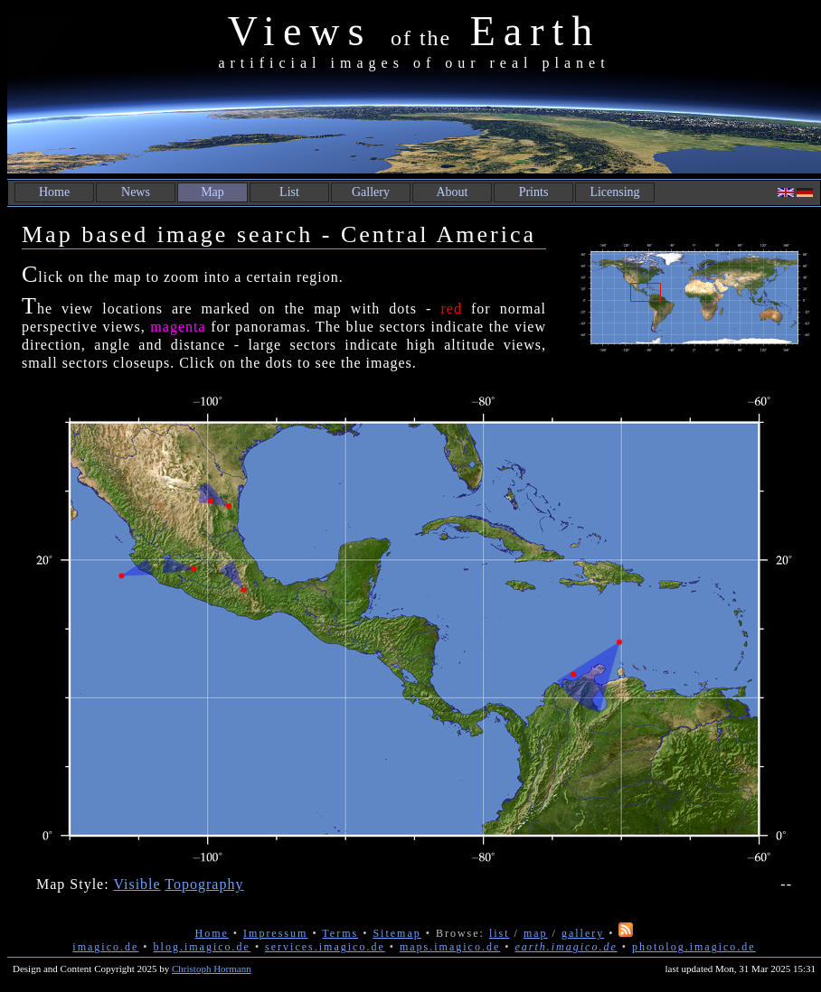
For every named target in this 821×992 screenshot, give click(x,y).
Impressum (275, 933)
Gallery (371, 192)
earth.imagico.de (565, 947)
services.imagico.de (325, 947)
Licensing (614, 192)
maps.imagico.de (450, 947)
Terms (340, 933)
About (452, 192)
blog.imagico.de (202, 947)
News (135, 192)
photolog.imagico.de (694, 947)
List (289, 192)
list (499, 933)
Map (212, 192)
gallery (582, 933)
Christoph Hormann (211, 968)
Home (54, 192)
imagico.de (105, 947)
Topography (204, 884)
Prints (534, 192)
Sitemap (396, 933)
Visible (136, 884)
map (536, 933)
